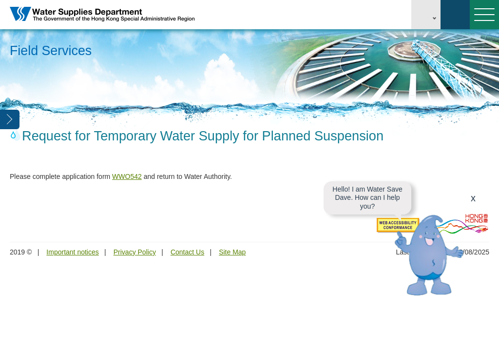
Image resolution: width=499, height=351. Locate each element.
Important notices (72, 252)
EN (426, 14)
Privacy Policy (135, 252)
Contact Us (187, 252)
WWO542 (127, 176)
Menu (482, 15)
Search (455, 14)
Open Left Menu (9, 119)
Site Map (232, 252)
